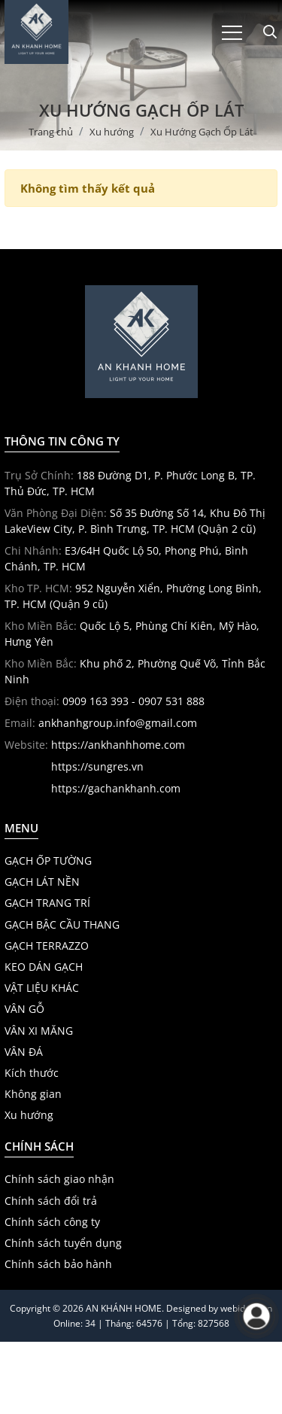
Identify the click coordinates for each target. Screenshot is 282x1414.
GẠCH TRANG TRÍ (47, 903)
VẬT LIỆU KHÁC (42, 988)
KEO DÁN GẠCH (44, 967)
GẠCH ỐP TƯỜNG (48, 861)
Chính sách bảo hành (58, 1264)
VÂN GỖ (24, 1009)
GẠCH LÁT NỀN (42, 882)
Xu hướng (29, 1115)
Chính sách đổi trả (51, 1201)
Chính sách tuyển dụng (63, 1243)
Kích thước (32, 1073)
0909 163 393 (95, 701)
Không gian (33, 1094)
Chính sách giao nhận (59, 1179)
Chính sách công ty (52, 1222)
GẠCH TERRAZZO (47, 946)
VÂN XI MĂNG (39, 1031)
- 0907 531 (156, 701)
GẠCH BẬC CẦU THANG (62, 925)
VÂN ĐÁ (24, 1052)
